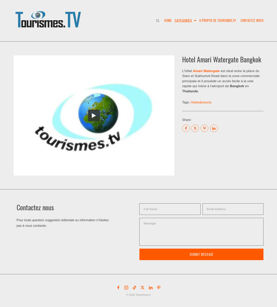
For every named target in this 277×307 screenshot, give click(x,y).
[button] (49, 15)
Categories (183, 20)
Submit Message (201, 254)
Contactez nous (252, 20)
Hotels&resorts (201, 102)
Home (167, 20)
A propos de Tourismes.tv (217, 20)
